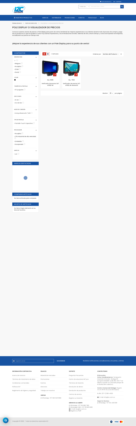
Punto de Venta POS (31, 23)
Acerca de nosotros (18, 375)
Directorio (44, 387)
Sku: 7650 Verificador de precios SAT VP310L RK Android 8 (71, 82)
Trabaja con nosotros (48, 390)
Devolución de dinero (76, 387)
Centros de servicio (75, 394)
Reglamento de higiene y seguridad (24, 390)
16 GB (18, 100)
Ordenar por (97, 54)
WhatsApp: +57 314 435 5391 (107, 403)
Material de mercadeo (48, 375)
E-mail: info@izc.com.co (106, 397)
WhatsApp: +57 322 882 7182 (79, 405)
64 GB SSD (20, 103)
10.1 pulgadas (20, 90)
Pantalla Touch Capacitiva (25, 123)
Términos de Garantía (76, 383)
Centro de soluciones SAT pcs (79, 379)
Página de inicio (17, 23)
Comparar (118, 1)
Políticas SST (16, 387)
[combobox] (101, 6)
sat (17, 154)
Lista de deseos (106, 1)
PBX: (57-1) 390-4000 (105, 393)
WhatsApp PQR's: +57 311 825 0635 (81, 407)
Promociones (45, 379)
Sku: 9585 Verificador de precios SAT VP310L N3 (50, 82)
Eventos (43, 383)
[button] (43, 61)
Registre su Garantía (75, 398)
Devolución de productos (77, 390)
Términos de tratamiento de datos (23, 379)
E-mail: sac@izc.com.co (77, 409)
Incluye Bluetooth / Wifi (24, 113)
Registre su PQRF (75, 411)
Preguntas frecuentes (76, 375)
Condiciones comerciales (20, 383)
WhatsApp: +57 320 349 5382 (51, 398)
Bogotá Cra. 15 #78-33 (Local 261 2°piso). (109, 389)
